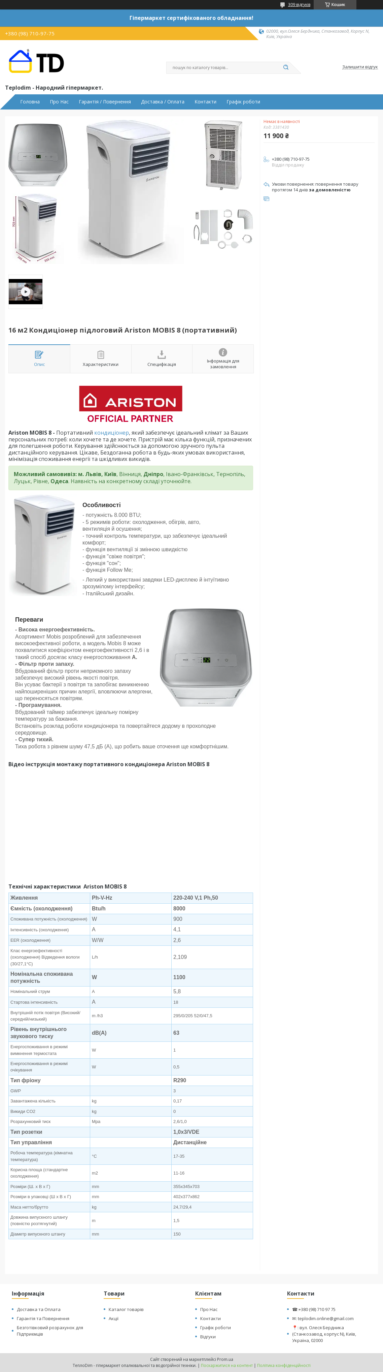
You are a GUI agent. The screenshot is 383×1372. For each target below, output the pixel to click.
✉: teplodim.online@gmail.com (323, 1318)
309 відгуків (299, 4)
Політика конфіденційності (284, 1365)
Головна (30, 101)
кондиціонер (111, 432)
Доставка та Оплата (39, 1309)
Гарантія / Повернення (105, 101)
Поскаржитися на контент (227, 1365)
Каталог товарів (126, 1309)
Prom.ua (225, 1359)
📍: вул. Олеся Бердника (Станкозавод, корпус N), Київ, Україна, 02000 (324, 1333)
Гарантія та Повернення (43, 1318)
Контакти (205, 101)
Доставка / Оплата (162, 101)
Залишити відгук (360, 67)
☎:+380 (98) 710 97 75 (314, 1309)
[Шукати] (285, 68)
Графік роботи (243, 101)
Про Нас (59, 101)
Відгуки (208, 1337)
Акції (113, 1318)
